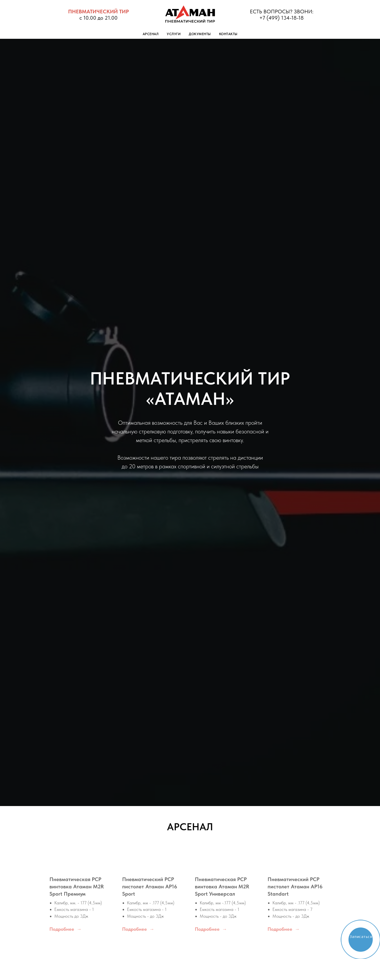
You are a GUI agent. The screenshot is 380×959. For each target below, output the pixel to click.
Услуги (174, 34)
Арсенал (151, 34)
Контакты (228, 34)
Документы (200, 34)
